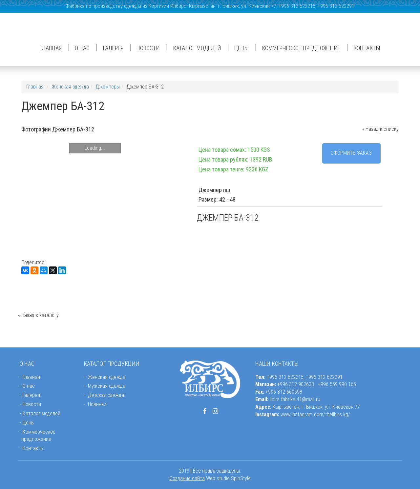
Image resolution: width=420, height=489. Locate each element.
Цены (241, 48)
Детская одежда (106, 395)
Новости (148, 48)
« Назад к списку (380, 129)
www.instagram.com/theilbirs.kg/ (315, 414)
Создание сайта (187, 478)
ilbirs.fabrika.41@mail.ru (295, 399)
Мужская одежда (106, 386)
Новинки (97, 404)
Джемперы (107, 87)
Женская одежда (70, 87)
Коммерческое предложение (301, 48)
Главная (50, 48)
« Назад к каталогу (38, 315)
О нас (82, 48)
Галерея (113, 48)
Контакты (366, 48)
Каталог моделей (197, 48)
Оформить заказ (351, 153)
